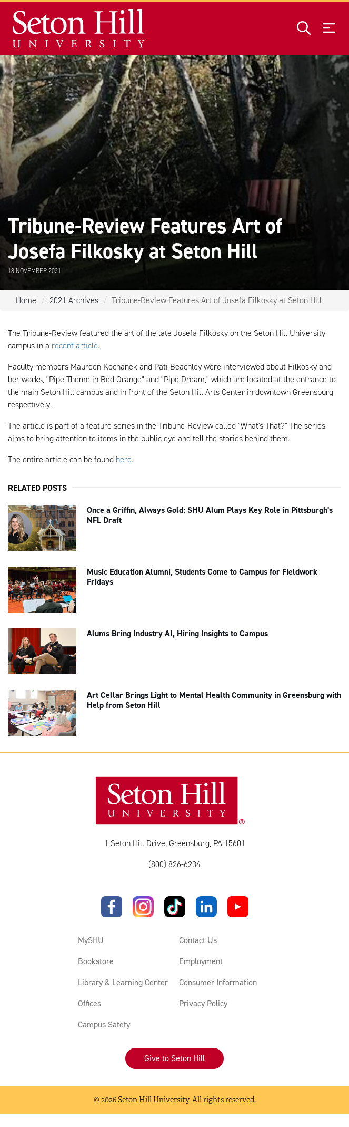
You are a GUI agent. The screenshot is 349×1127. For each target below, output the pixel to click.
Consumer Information (218, 982)
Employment (201, 961)
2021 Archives (73, 300)
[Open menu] (329, 28)
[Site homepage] (79, 28)
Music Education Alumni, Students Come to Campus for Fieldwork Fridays (202, 576)
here (124, 459)
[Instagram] (143, 906)
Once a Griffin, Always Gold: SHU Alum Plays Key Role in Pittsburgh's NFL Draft (210, 515)
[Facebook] (111, 906)
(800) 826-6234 (174, 864)
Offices (89, 1003)
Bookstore (96, 961)
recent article (75, 345)
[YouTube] (237, 906)
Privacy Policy (203, 1003)
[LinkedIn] (206, 906)
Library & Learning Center (123, 982)
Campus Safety (104, 1024)
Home (26, 300)
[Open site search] (303, 28)
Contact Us (198, 940)
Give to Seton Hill (174, 1058)
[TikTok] (174, 906)
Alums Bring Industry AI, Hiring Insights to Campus (177, 633)
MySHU (91, 940)
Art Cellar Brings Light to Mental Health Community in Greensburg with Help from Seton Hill (214, 700)
